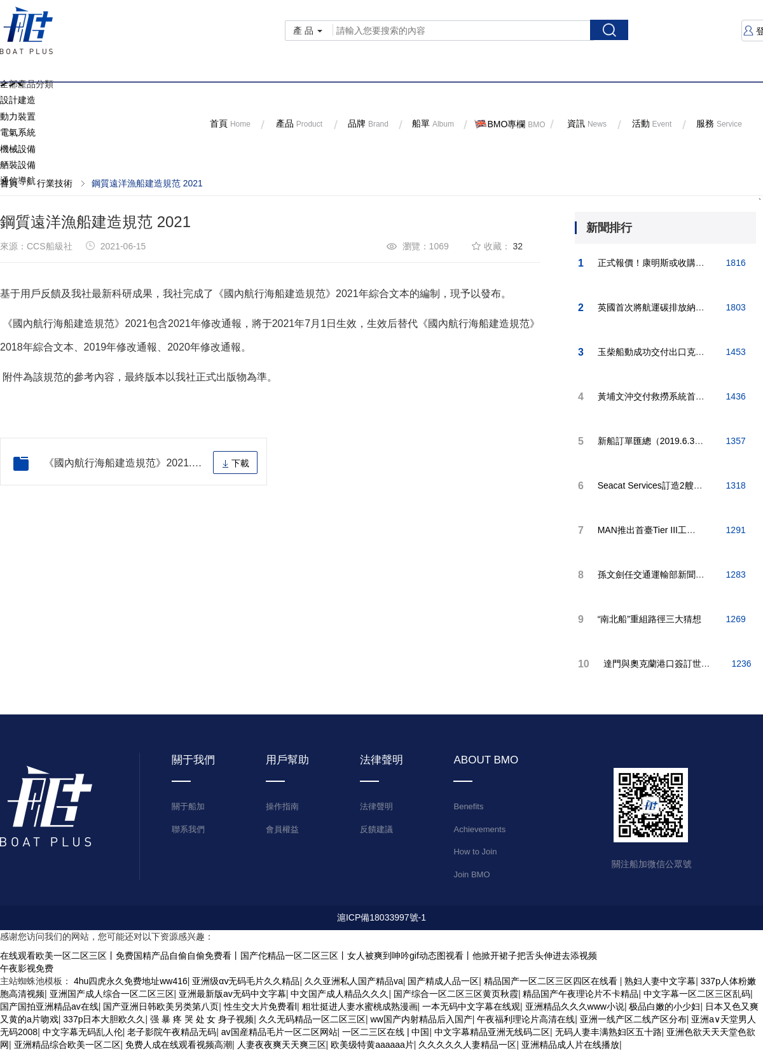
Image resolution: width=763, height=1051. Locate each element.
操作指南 (282, 806)
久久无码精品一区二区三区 (312, 1019)
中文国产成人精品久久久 (339, 994)
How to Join (475, 851)
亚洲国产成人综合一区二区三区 (112, 994)
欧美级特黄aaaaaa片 (372, 1045)
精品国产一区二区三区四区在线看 (552, 981)
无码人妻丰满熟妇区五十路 (608, 1032)
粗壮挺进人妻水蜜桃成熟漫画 (360, 1006)
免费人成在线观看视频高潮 (178, 1045)
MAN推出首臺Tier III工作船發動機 (664, 530)
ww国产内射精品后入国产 (421, 1019)
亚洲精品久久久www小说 (574, 1006)
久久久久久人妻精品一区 (467, 1045)
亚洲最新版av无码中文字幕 (232, 994)
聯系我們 (188, 829)
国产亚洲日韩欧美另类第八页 (161, 1006)
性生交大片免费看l (260, 1006)
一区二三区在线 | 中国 (385, 1032)
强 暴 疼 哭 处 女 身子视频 (202, 1019)
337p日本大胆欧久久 (104, 1019)
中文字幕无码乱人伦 (83, 1032)
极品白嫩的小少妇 (664, 1006)
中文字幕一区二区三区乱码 (696, 994)
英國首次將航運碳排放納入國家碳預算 (673, 307)
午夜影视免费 (26, 968)
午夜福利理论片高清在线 (526, 1019)
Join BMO (471, 874)
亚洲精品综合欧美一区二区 (67, 1045)
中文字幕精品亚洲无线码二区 (492, 1032)
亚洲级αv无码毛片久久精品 (245, 981)
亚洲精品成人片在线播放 (570, 1045)
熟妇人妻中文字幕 (660, 981)
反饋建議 (376, 829)
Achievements (479, 829)
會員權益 (282, 829)
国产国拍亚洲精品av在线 (49, 1006)
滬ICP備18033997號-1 (381, 917)
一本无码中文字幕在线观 (471, 1006)
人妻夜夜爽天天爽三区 (281, 1045)
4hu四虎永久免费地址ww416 (131, 981)
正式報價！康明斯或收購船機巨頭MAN (674, 263)
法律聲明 (376, 806)
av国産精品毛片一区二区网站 (279, 1032)
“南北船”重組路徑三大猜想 (649, 619)
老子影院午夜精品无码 (171, 1032)
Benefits (468, 806)
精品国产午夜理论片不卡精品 (580, 994)
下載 (235, 463)
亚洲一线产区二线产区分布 (633, 1019)
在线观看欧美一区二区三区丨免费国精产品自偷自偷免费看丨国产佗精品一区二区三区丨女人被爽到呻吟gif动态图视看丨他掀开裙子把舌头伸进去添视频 (298, 955)
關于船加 (188, 806)
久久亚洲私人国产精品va (354, 981)
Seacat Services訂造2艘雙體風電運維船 (677, 485)
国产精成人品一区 (443, 981)
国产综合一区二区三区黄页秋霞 (456, 994)
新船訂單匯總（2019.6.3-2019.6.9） (669, 441)
